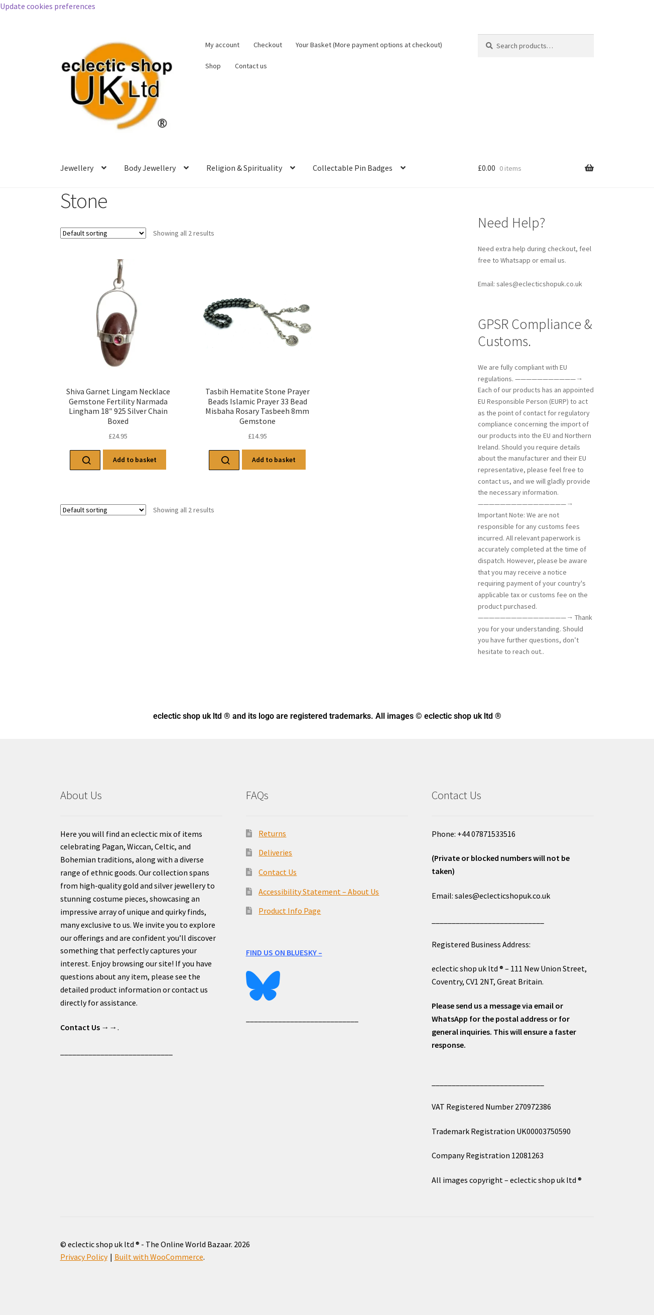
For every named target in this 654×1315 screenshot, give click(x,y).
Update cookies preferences (47, 6)
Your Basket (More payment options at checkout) (369, 44)
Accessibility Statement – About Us (318, 892)
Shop (213, 65)
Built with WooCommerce (158, 1257)
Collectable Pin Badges (353, 168)
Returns (272, 833)
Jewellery (76, 168)
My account (222, 44)
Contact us (251, 65)
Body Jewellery (150, 168)
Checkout (267, 44)
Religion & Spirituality (244, 168)
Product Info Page (289, 911)
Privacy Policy (83, 1257)
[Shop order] (103, 233)
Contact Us (277, 872)
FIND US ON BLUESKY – (284, 952)
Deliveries (275, 852)
